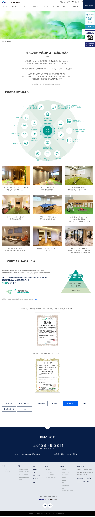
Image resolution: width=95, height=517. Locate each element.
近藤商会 (10, 2)
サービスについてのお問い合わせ (84, 471)
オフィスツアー (37, 477)
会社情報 (9, 403)
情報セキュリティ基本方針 (84, 479)
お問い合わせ (89, 5)
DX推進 (55, 403)
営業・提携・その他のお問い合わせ (85, 474)
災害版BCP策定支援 (23, 471)
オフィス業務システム (24, 478)
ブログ (34, 483)
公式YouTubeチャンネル (67, 491)
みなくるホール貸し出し (82, 476)
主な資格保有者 (9, 410)
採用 (46, 468)
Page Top (47, 428)
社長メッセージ (24, 403)
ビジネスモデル (39, 403)
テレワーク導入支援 (23, 476)
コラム (34, 474)
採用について (51, 471)
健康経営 (70, 403)
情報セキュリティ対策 (24, 473)
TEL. (70, 1)
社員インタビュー (52, 479)
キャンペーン (36, 480)
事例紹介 (35, 471)
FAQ (24, 410)
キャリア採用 (51, 476)
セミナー (35, 468)
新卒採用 (50, 474)
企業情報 (62, 468)
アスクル (6, 471)
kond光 (20, 481)
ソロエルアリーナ (8, 473)
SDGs (85, 403)
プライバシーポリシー (83, 483)
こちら (35, 299)
